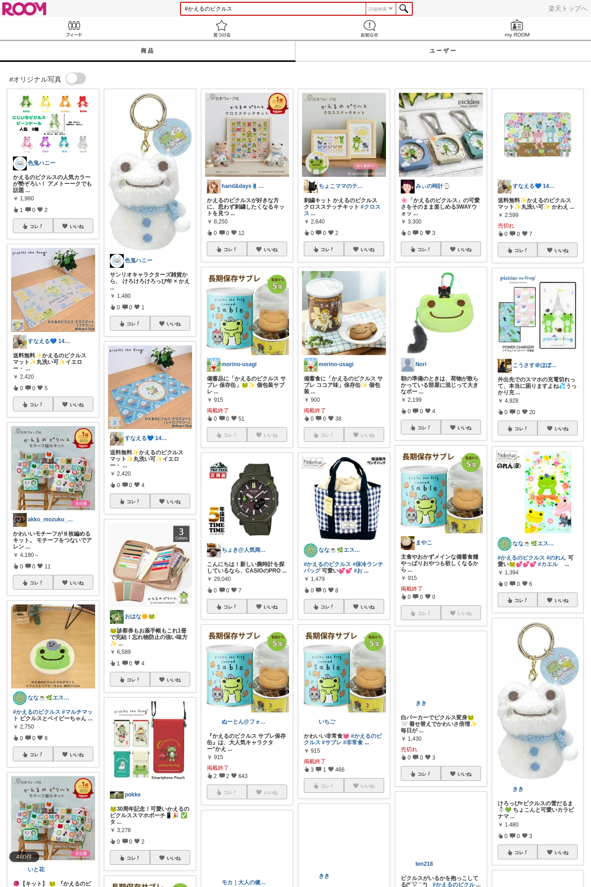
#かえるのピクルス (36, 712)
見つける (222, 28)
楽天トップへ (568, 8)
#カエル (548, 564)
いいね (77, 226)
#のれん (557, 558)
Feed (74, 28)
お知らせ (369, 28)
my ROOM (517, 28)
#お (358, 570)
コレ (36, 226)
